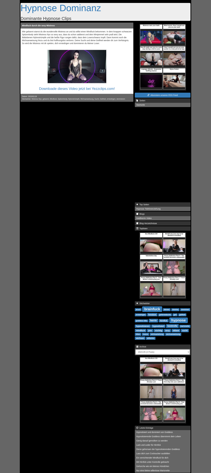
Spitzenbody (62, 99)
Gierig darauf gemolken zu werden (152, 441)
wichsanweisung (173, 334)
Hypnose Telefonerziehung (148, 209)
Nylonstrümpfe (74, 99)
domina (175, 310)
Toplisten (142, 228)
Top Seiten (142, 204)
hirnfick (163, 320)
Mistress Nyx (37, 99)
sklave (176, 330)
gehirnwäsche (165, 315)
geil (175, 315)
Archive (141, 347)
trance (145, 334)
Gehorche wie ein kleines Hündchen (152, 466)
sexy (167, 330)
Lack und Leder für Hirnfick (148, 445)
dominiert (185, 310)
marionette (184, 326)
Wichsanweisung (86, 99)
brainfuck (152, 309)
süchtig (158, 330)
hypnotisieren (142, 326)
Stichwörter (143, 303)
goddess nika (141, 321)
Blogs (140, 214)
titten (138, 334)
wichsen (140, 338)
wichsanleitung (157, 334)
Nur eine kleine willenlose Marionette (153, 470)
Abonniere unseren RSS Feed (162, 95)
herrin (153, 320)
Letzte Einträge (144, 428)
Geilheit (103, 99)
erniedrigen (111, 99)
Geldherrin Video (144, 218)
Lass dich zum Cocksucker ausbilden (153, 453)
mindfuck (140, 330)
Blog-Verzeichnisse (146, 223)
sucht (185, 330)
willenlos (150, 338)
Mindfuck (53, 99)
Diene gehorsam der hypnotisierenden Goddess (158, 449)
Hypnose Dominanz (61, 8)
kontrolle (172, 326)
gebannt (46, 99)
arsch (138, 310)
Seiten (140, 100)
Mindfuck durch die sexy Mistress (38, 25)
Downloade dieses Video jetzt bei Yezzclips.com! (77, 89)
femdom (152, 314)
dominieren (120, 99)
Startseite (140, 105)
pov (150, 330)
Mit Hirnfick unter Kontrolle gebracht (152, 462)
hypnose (178, 320)
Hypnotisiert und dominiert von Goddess (154, 432)
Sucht (97, 99)
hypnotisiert (158, 326)
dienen (167, 310)
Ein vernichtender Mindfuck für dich (152, 458)
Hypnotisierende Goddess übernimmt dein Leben (158, 436)
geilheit (182, 315)
